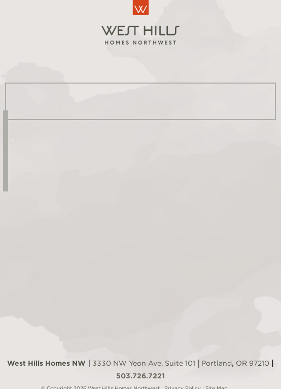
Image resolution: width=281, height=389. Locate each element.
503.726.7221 (140, 376)
